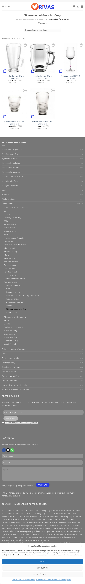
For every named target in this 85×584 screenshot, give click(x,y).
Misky (8, 289)
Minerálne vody (10, 248)
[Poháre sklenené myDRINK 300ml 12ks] (14, 103)
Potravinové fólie (12, 299)
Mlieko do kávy (9, 258)
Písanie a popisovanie (11, 367)
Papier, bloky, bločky (10, 358)
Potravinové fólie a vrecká (16, 302)
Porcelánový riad (10, 272)
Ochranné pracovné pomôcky (14, 349)
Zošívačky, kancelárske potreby (15, 390)
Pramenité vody (10, 275)
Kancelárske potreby (10, 168)
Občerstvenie (28, 19)
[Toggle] (82, 203)
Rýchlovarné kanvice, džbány (15, 317)
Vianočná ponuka (10, 344)
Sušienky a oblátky (11, 341)
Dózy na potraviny (13, 285)
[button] (81, 546)
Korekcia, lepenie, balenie (12, 177)
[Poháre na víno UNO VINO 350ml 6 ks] (70, 58)
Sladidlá (7, 324)
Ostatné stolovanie (13, 292)
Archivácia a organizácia (12, 149)
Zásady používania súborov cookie (23, 580)
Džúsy (6, 221)
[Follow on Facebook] (4, 450)
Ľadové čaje (8, 241)
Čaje (5, 211)
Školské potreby (9, 372)
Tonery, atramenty (9, 381)
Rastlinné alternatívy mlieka (14, 279)
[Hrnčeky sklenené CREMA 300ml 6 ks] (14, 58)
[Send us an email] (8, 450)
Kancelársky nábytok (11, 172)
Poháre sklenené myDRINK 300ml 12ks (14, 123)
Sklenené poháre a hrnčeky (16, 309)
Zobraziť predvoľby (42, 574)
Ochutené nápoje (10, 265)
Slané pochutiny (10, 334)
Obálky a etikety (8, 199)
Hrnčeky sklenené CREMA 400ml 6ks (42, 77)
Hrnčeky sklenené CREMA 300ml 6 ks (14, 77)
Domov (18, 19)
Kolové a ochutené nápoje (14, 238)
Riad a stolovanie (41, 19)
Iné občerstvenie (10, 224)
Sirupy (6, 320)
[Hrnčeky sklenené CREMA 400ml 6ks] (42, 58)
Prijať (43, 561)
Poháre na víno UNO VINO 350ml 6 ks (70, 77)
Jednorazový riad (10, 231)
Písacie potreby (8, 363)
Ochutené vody (10, 268)
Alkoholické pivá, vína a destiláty (16, 207)
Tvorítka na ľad (11, 313)
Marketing (6, 190)
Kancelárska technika (11, 163)
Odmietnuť (42, 568)
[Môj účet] (78, 6)
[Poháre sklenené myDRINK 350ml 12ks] (42, 103)
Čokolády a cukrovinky (12, 218)
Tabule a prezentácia (10, 376)
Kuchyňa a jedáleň (10, 181)
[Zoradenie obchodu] (42, 30)
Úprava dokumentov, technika (14, 385)
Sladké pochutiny (10, 331)
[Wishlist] (74, 6)
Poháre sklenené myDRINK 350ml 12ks (42, 123)
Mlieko (6, 255)
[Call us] (12, 450)
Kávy (6, 235)
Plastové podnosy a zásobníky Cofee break (22, 295)
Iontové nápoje (9, 228)
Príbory (9, 306)
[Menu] (6, 6)
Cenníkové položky (10, 154)
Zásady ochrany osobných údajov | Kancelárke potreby (53, 580)
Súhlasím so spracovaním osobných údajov (21, 423)
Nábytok (5, 194)
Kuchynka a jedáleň (10, 185)
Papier (4, 354)
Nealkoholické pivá (11, 262)
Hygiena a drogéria (10, 159)
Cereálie (7, 214)
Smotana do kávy (10, 337)
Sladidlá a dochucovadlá (13, 327)
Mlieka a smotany (10, 252)
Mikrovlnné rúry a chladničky (15, 245)
